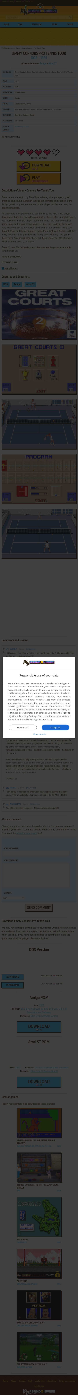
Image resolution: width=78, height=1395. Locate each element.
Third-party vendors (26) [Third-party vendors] (37, 699)
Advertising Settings (27, 716)
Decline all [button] (22, 727)
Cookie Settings (30, 719)
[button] (39, 734)
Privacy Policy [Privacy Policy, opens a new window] (45, 719)
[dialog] (39, 697)
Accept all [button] (55, 727)
